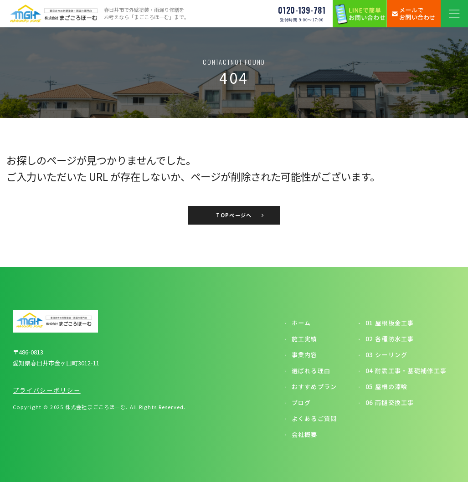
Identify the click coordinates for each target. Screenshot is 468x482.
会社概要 (301, 434)
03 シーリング (382, 354)
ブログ (297, 402)
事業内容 (301, 354)
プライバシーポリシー (47, 390)
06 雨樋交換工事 (386, 402)
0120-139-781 (302, 13)
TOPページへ (234, 215)
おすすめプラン (310, 386)
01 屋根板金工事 (386, 322)
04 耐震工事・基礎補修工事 (402, 370)
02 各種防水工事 (386, 338)
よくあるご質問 (310, 418)
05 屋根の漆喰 (382, 386)
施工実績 (301, 338)
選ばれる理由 (307, 370)
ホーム (297, 322)
